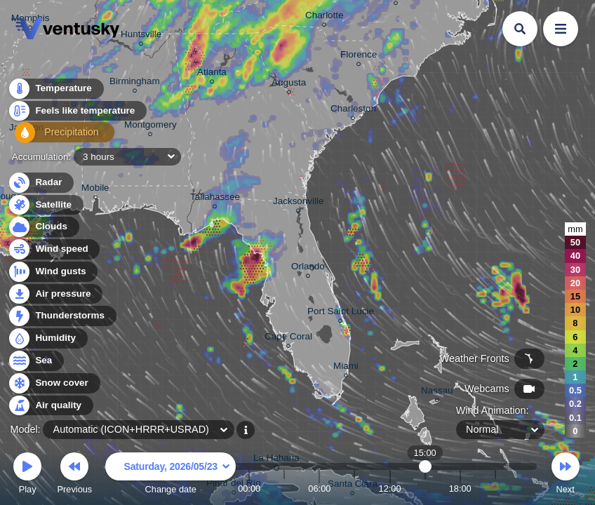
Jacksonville (298, 203)
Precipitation (56, 136)
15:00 (424, 488)
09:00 (354, 488)
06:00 (319, 488)
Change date (170, 475)
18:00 (460, 488)
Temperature (55, 91)
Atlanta (212, 74)
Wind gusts (52, 272)
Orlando (308, 268)
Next (565, 475)
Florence (358, 56)
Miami (346, 368)
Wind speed (53, 249)
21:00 (495, 488)
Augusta (289, 84)
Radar (40, 183)
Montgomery (150, 126)
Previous (74, 475)
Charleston (353, 110)
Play (27, 475)
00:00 (249, 488)
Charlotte (324, 17)
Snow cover (53, 383)
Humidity (47, 338)
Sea (35, 361)
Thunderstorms (62, 316)
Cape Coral (288, 338)
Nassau (437, 392)
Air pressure (55, 294)
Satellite (45, 205)
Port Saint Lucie (340, 313)
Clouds (43, 227)
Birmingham (134, 83)
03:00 (284, 488)
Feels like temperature (77, 113)
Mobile (95, 189)
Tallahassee (215, 198)
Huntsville (141, 36)
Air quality (50, 406)
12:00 (390, 488)
